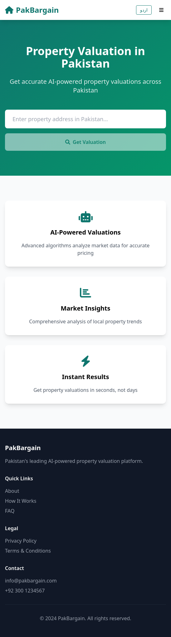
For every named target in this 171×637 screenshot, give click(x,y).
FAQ (9, 510)
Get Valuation (85, 142)
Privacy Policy (21, 540)
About (12, 490)
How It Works (20, 500)
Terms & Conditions (28, 550)
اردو (144, 10)
